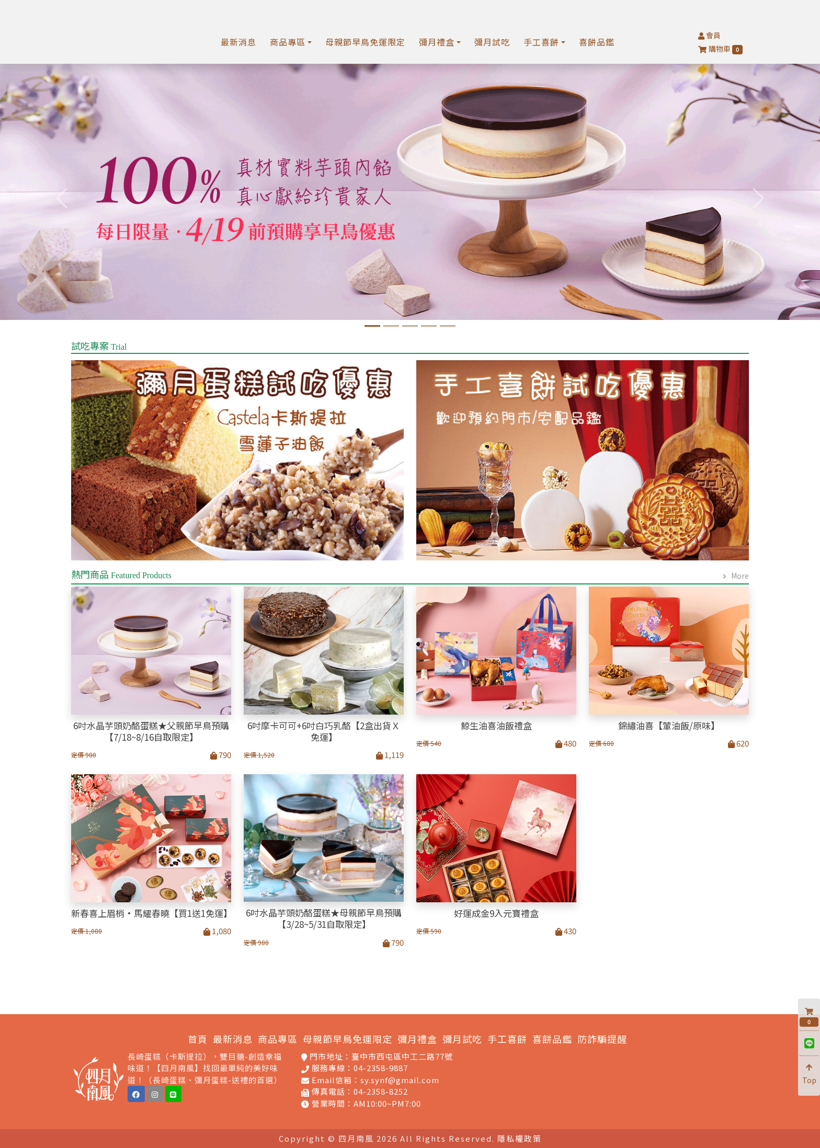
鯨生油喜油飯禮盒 (496, 725)
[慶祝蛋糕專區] (447, 326)
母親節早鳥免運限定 (365, 42)
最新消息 (238, 42)
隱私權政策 (519, 1138)
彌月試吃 (492, 42)
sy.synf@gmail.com (399, 1079)
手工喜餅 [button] (541, 42)
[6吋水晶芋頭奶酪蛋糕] (372, 326)
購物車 (720, 48)
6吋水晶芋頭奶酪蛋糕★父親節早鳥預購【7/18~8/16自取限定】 (151, 731)
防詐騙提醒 (602, 1039)
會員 (709, 35)
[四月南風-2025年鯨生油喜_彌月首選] (391, 326)
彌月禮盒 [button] (436, 42)
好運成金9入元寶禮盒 (496, 913)
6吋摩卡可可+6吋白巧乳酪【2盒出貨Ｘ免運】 (323, 731)
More (740, 575)
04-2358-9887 (381, 1067)
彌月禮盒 (417, 1039)
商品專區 (278, 1039)
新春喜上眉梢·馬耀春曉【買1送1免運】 (151, 913)
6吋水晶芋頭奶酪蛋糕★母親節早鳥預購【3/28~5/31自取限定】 (324, 918)
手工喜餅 (507, 1039)
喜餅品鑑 (596, 42)
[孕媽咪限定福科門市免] (429, 326)
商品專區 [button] (287, 42)
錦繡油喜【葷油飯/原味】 (669, 725)
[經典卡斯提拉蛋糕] (410, 326)
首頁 (198, 1039)
